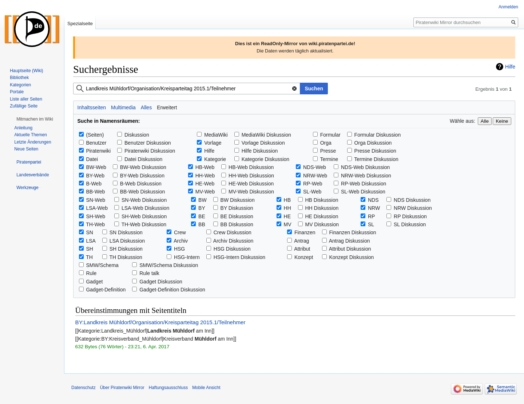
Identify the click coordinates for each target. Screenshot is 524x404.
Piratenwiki (98, 151)
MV (287, 224)
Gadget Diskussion (160, 282)
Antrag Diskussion (349, 241)
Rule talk (149, 273)
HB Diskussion (321, 200)
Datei (92, 159)
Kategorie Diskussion (266, 159)
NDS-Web (314, 167)
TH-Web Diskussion (144, 224)
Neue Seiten (26, 149)
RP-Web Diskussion (363, 184)
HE (287, 216)
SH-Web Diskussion (144, 216)
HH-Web (205, 176)
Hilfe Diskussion (260, 151)
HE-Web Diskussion (251, 184)
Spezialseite (80, 23)
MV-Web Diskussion (251, 192)
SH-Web (95, 216)
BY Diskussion (237, 208)
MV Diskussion (322, 224)
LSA (90, 241)
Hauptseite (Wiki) (26, 70)
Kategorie (215, 159)
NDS (373, 200)
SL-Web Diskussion (363, 192)
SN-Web (95, 200)
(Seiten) (95, 135)
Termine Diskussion (376, 159)
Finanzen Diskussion (352, 232)
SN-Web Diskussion (144, 200)
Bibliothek (19, 77)
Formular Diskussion (377, 135)
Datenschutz (83, 387)
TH (89, 257)
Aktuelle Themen (30, 134)
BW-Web (96, 167)
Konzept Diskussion (351, 257)
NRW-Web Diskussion (366, 176)
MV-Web (205, 192)
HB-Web (205, 167)
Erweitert (167, 107)
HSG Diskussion (232, 249)
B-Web (94, 184)
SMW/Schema (102, 265)
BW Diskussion (238, 200)
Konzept (303, 257)
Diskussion (136, 135)
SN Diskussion (126, 232)
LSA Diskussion (127, 241)
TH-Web (95, 224)
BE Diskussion (237, 216)
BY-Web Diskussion (142, 176)
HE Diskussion (321, 216)
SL (371, 224)
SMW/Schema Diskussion (168, 265)
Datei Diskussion (143, 159)
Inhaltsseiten (92, 107)
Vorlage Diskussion (263, 143)
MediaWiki (216, 135)
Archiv (181, 241)
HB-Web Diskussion (251, 167)
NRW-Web (315, 176)
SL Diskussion (410, 224)
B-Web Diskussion (141, 184)
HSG (179, 249)
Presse (328, 151)
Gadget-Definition (106, 290)
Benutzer (96, 143)
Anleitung (23, 127)
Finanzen (304, 232)
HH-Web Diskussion (251, 176)
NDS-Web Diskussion (365, 167)
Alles (146, 107)
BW (202, 200)
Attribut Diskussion (350, 249)
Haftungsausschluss (168, 387)
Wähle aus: (462, 121)
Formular (330, 135)
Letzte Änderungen (32, 142)
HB (287, 200)
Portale (17, 91)
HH (287, 208)
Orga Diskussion (373, 143)
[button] (34, 119)
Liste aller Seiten (26, 99)
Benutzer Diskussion (147, 143)
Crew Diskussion (232, 232)
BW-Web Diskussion (143, 167)
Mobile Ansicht (206, 387)
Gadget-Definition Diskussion (172, 290)
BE (201, 216)
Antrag (301, 241)
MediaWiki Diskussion (266, 135)
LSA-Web (97, 208)
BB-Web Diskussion (142, 192)
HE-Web (205, 184)
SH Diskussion (126, 249)
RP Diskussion (410, 216)
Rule (91, 273)
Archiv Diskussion (233, 241)
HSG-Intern (187, 257)
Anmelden (508, 6)
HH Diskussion (321, 208)
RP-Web (312, 184)
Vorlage (212, 143)
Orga (326, 143)
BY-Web (95, 176)
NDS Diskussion (412, 200)
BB (201, 224)
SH (89, 249)
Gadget (94, 282)
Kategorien (20, 84)
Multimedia (123, 107)
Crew (180, 232)
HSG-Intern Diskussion (239, 257)
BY (201, 208)
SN (89, 232)
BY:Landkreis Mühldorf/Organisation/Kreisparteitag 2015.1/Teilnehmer (160, 322)
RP (371, 216)
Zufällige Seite (23, 106)
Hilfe (510, 67)
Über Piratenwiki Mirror (122, 387)
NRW (374, 208)
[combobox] (186, 88)
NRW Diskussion (413, 208)
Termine (329, 159)
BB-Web (95, 192)
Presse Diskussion (375, 151)
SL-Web (312, 192)
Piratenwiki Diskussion (149, 151)
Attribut (302, 249)
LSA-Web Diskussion (145, 208)
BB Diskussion (237, 224)
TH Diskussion (126, 257)
